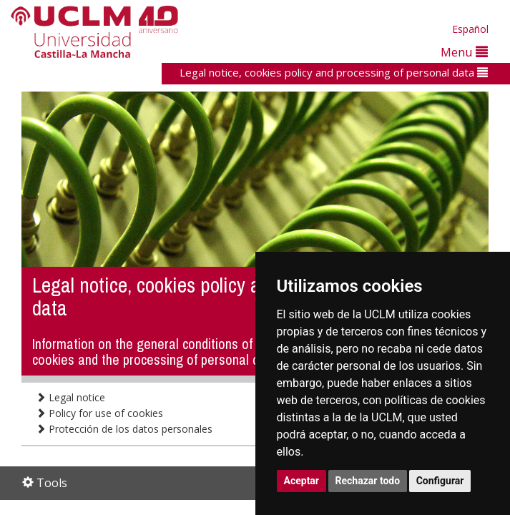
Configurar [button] (440, 480)
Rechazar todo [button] (368, 480)
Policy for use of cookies (99, 413)
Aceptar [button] (302, 480)
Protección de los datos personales (124, 429)
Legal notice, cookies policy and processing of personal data (334, 72)
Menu (464, 52)
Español (470, 29)
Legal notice (70, 397)
